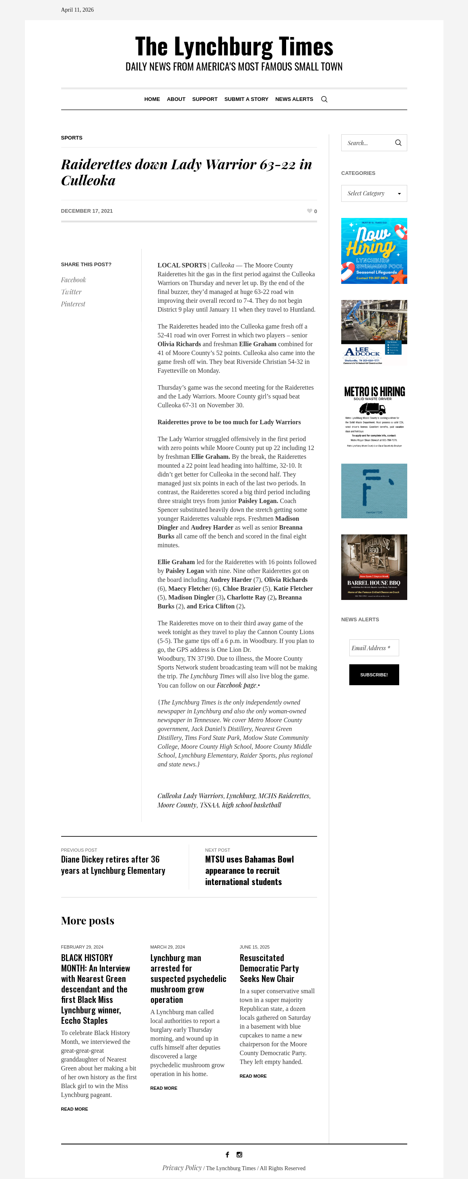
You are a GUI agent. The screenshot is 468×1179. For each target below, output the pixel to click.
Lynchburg (241, 795)
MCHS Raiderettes (283, 795)
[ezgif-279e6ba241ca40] (374, 490)
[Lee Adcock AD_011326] (374, 331)
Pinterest (73, 304)
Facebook (73, 279)
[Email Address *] (374, 647)
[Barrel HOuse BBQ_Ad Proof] (374, 566)
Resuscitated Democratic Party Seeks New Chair (269, 967)
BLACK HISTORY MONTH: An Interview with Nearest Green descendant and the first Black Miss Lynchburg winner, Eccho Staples (95, 988)
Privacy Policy (182, 1169)
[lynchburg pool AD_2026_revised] (374, 250)
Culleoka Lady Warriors (190, 795)
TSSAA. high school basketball (240, 805)
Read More (74, 1109)
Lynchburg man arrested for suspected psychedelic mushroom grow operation (189, 978)
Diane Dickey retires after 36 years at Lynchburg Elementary (113, 864)
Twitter (71, 292)
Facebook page (236, 685)
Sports (71, 138)
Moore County (177, 805)
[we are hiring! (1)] (374, 413)
